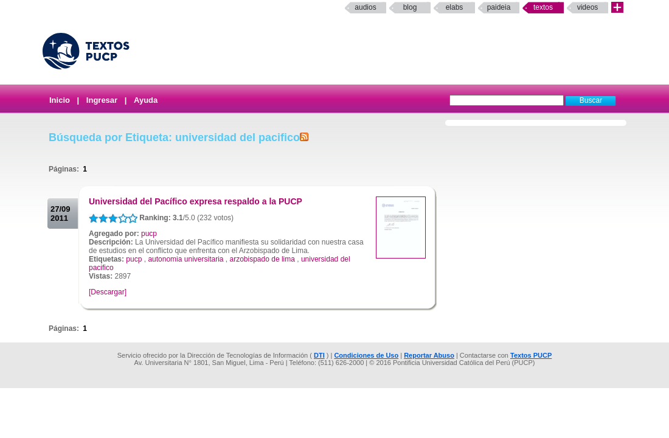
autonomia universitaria (185, 259)
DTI (319, 355)
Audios (365, 7)
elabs (454, 7)
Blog (410, 7)
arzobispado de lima (262, 259)
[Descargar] (108, 292)
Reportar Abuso (429, 355)
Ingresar (101, 100)
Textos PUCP (531, 355)
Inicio (59, 100)
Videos (587, 7)
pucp (149, 233)
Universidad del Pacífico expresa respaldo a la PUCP (195, 201)
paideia (499, 7)
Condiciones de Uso (366, 355)
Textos (543, 7)
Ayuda (146, 100)
